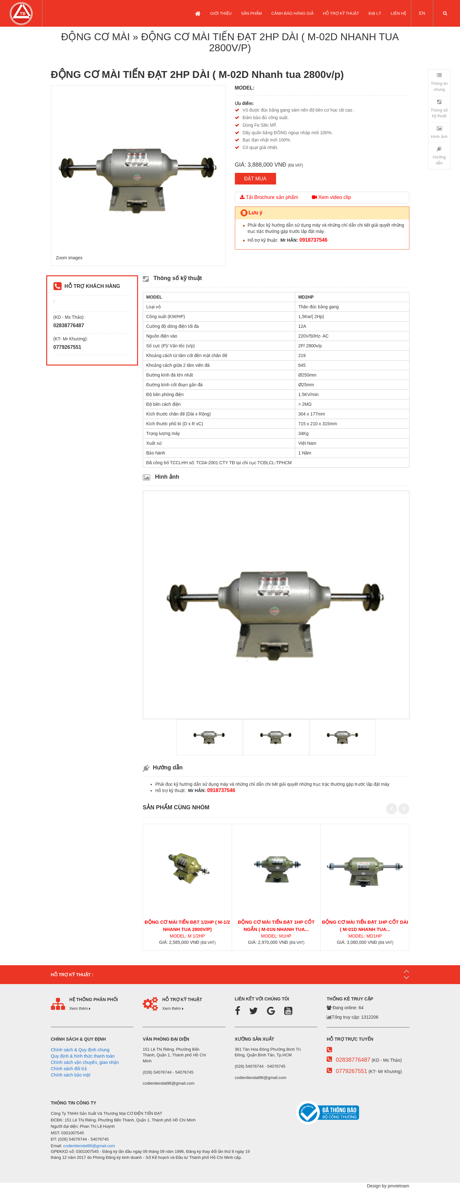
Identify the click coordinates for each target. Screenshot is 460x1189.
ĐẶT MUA (255, 178)
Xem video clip (331, 197)
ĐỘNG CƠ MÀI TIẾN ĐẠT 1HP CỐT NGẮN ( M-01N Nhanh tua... (276, 925)
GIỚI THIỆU (220, 13)
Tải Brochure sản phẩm (269, 197)
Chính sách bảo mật (71, 1074)
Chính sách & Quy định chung (80, 1049)
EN (422, 13)
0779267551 (351, 1071)
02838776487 (353, 1060)
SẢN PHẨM (251, 13)
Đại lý (375, 13)
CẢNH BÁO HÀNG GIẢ (292, 13)
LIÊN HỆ (398, 13)
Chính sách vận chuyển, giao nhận (85, 1062)
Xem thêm (80, 1008)
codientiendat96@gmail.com (89, 1145)
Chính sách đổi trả (69, 1068)
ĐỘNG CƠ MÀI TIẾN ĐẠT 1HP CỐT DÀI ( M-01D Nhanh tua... (365, 925)
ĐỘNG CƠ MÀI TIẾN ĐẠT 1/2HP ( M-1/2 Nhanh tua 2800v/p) (187, 925)
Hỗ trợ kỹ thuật (341, 13)
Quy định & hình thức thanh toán (83, 1056)
